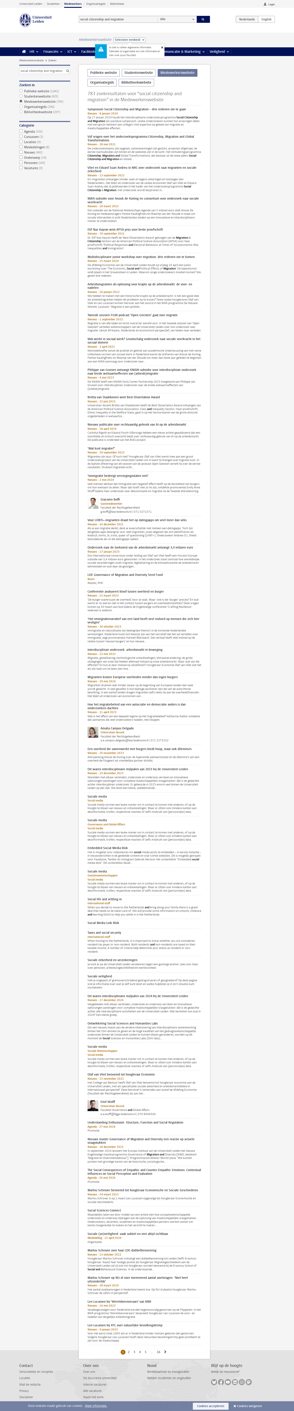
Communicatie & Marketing (179, 51)
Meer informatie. (96, 1406)
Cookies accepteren (210, 1406)
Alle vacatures (92, 1391)
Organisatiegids (96, 4)
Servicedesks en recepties (36, 1372)
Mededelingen (44, 147)
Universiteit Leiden (30, 4)
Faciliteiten (89, 51)
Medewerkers (73, 4)
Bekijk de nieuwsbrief (225, 1372)
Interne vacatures (94, 1385)
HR (31, 51)
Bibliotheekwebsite (44, 112)
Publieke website (44, 91)
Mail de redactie (30, 1385)
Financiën (50, 51)
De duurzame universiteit (100, 1378)
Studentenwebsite (44, 96)
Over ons (89, 1372)
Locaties (44, 142)
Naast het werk (93, 1397)
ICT (69, 51)
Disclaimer (26, 1397)
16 (159, 1352)
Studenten (53, 4)
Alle (163, 19)
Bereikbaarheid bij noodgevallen (168, 1372)
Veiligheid (217, 51)
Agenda (44, 131)
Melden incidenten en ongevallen (169, 1378)
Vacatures (44, 168)
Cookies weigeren (249, 1406)
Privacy (24, 1391)
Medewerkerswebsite (31, 60)
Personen (44, 162)
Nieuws (44, 152)
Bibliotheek (117, 4)
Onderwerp (44, 157)
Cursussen (44, 136)
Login (271, 4)
